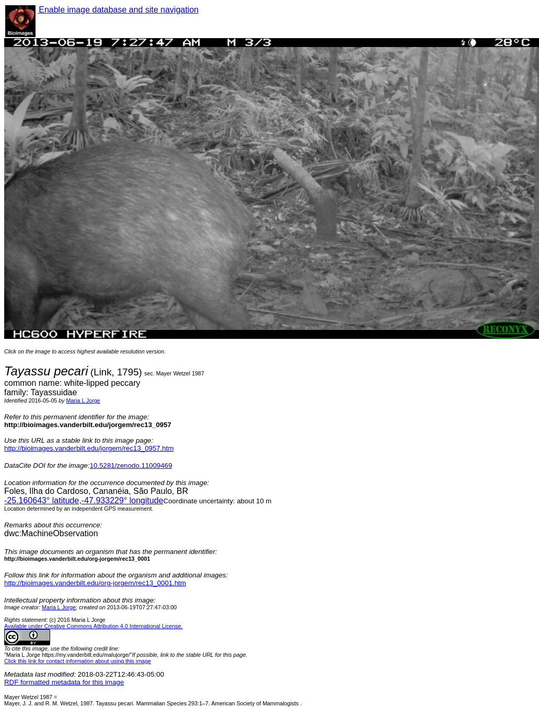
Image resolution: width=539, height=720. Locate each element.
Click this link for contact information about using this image (77, 661)
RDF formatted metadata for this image (64, 682)
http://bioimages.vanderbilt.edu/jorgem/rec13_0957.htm (88, 448)
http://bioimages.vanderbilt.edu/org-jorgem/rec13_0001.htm (95, 583)
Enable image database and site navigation (118, 9)
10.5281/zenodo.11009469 (131, 465)
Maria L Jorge (83, 400)
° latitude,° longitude (83, 500)
